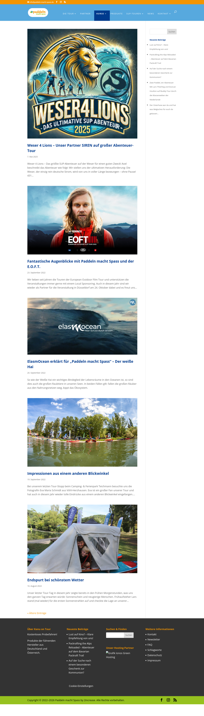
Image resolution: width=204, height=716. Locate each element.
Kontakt (163, 14)
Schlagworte (154, 650)
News (151, 14)
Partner (85, 14)
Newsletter (153, 639)
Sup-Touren (133, 14)
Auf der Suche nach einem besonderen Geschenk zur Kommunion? (161, 72)
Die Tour (68, 14)
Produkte (117, 14)
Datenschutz (154, 655)
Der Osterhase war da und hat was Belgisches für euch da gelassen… (163, 109)
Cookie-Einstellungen (81, 686)
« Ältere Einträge (36, 613)
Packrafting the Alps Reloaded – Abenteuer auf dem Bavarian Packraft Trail (163, 58)
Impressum (154, 660)
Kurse (100, 14)
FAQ (149, 644)
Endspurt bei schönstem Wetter (55, 579)
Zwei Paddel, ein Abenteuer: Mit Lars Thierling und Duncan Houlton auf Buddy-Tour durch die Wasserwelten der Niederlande (163, 91)
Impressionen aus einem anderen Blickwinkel (68, 473)
